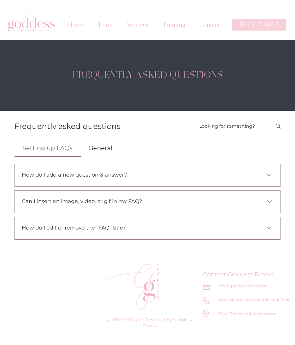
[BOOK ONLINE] (259, 25)
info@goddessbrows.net (242, 286)
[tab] (48, 148)
